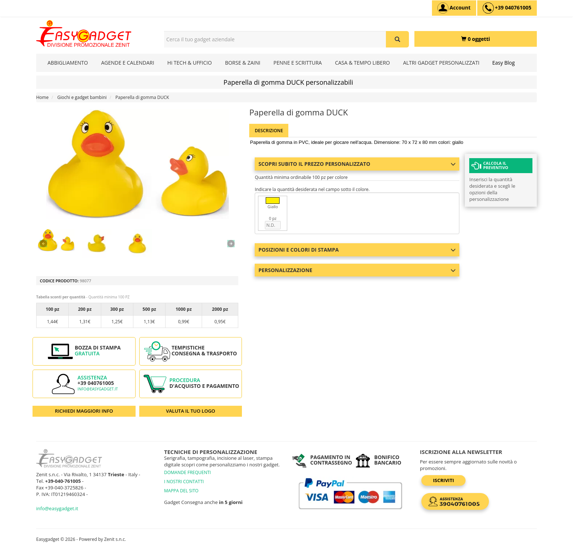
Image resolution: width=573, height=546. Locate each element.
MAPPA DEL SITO (181, 491)
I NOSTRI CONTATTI (184, 481)
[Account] (454, 8)
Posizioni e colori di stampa (357, 249)
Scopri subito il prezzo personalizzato (357, 163)
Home (42, 97)
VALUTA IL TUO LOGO (190, 411)
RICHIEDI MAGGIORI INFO (84, 411)
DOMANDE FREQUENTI (187, 472)
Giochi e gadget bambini (82, 97)
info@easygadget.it (97, 389)
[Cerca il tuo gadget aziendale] (397, 39)
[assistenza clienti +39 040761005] (507, 8)
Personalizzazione (357, 270)
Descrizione (269, 130)
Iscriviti (443, 480)
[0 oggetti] (475, 39)
